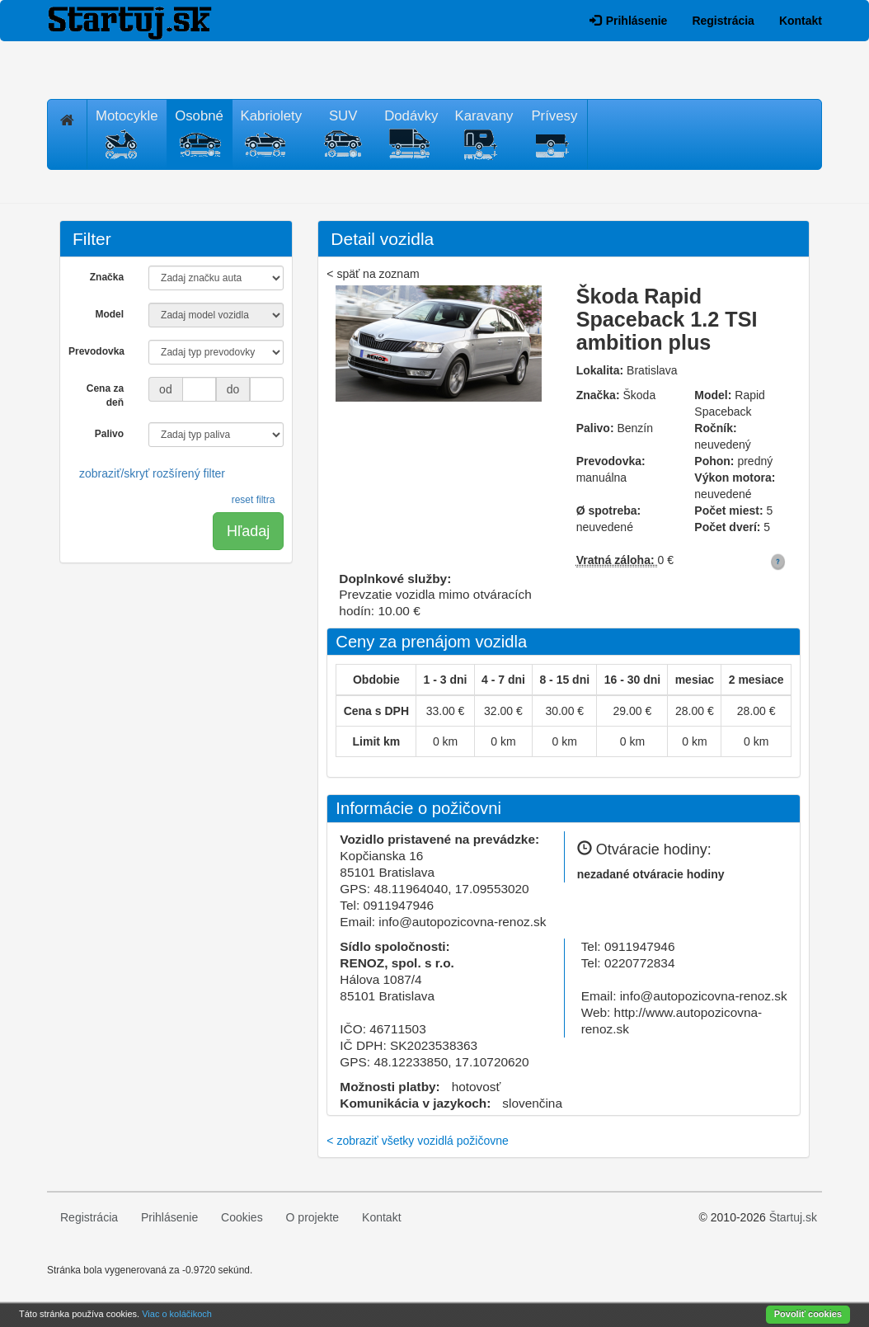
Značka (107, 277)
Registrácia (723, 20)
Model (109, 314)
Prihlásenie (629, 20)
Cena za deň (105, 395)
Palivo (109, 434)
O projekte (313, 1217)
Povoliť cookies (808, 1314)
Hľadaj (248, 531)
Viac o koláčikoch (177, 1314)
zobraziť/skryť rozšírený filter (152, 473)
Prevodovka (96, 351)
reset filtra (253, 500)
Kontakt (800, 20)
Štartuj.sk (793, 1217)
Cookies (242, 1217)
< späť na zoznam (372, 273)
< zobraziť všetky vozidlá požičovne (417, 1140)
